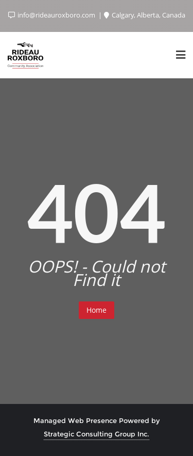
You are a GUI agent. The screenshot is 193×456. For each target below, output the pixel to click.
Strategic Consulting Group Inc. (96, 434)
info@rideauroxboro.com (52, 15)
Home (96, 310)
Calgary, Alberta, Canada (144, 15)
